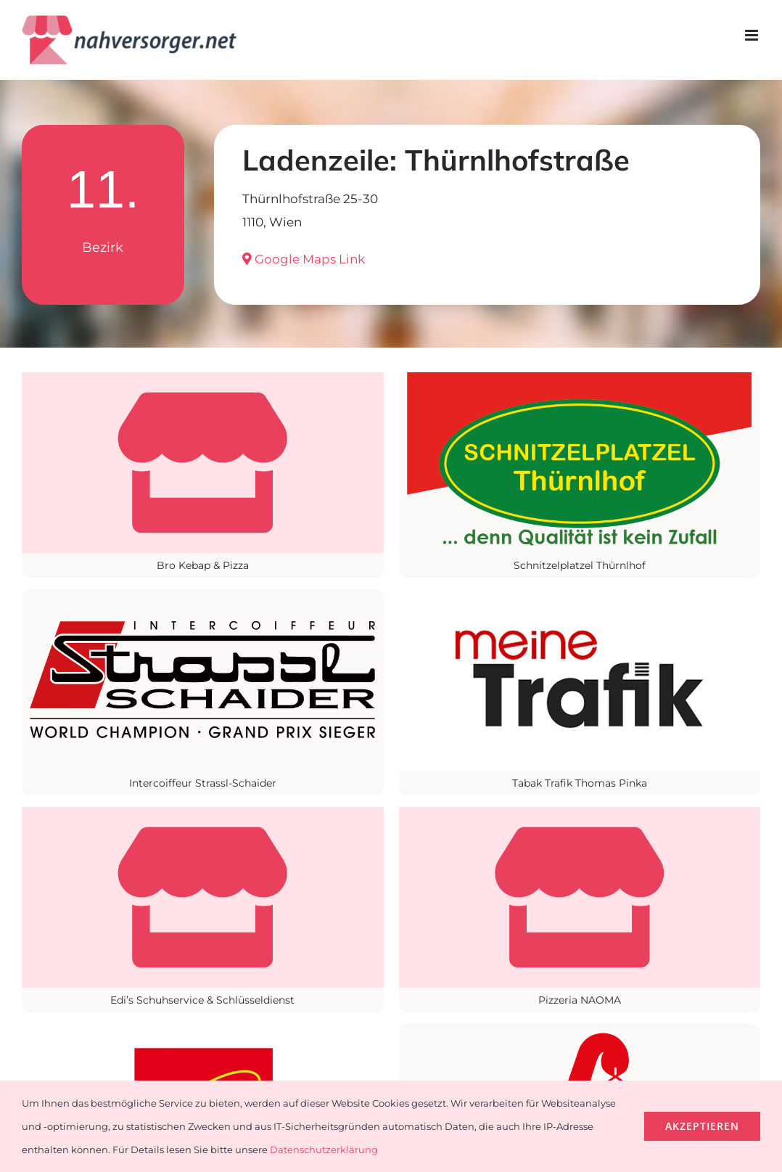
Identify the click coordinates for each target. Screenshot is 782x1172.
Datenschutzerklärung (324, 1149)
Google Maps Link (303, 259)
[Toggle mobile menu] (752, 35)
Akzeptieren (702, 1126)
